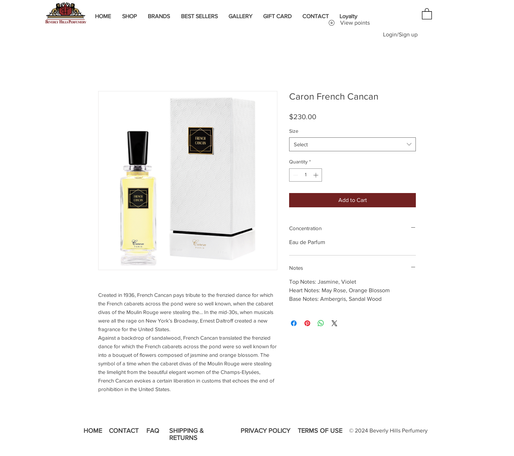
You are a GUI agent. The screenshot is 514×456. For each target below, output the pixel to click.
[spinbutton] (305, 175)
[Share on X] (334, 323)
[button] (427, 13)
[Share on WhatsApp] (321, 323)
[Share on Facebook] (293, 323)
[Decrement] (294, 175)
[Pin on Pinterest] (307, 323)
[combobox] (352, 144)
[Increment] (316, 175)
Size (293, 131)
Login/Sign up (400, 34)
